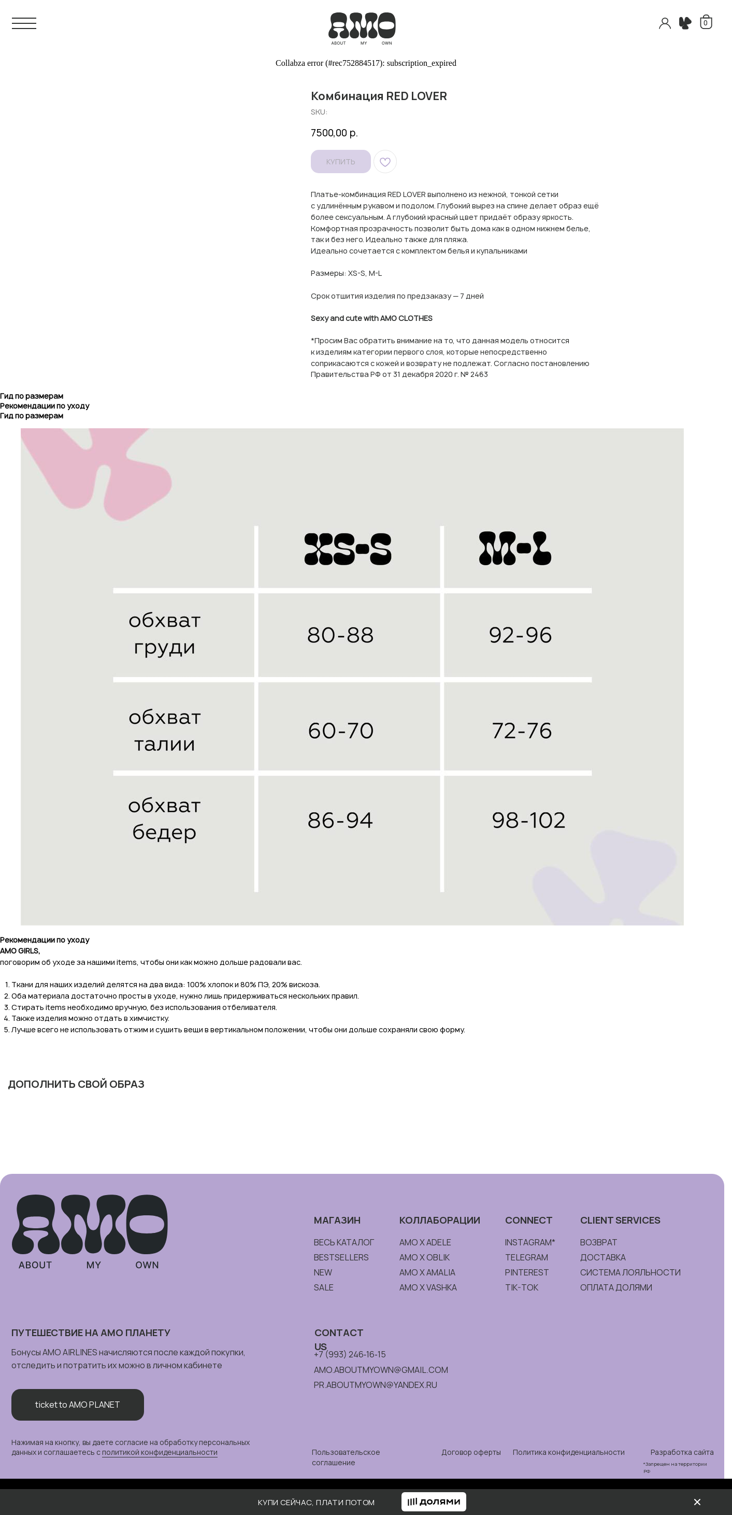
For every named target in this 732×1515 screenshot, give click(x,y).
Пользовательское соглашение (346, 1457)
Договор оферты (471, 1452)
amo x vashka (428, 1287)
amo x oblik (424, 1257)
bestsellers (341, 1257)
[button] (433, 1501)
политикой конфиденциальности (160, 1452)
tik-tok (521, 1287)
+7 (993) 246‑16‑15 (350, 1354)
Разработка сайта (682, 1452)
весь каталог (344, 1242)
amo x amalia (427, 1272)
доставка (603, 1257)
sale (324, 1287)
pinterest (527, 1272)
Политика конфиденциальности (569, 1452)
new (323, 1272)
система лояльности (630, 1272)
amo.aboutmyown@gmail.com (381, 1370)
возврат (599, 1242)
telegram (526, 1257)
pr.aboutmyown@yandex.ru (375, 1385)
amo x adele (425, 1242)
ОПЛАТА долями (616, 1287)
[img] (697, 1502)
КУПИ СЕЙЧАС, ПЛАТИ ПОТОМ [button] (316, 1502)
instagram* (530, 1242)
